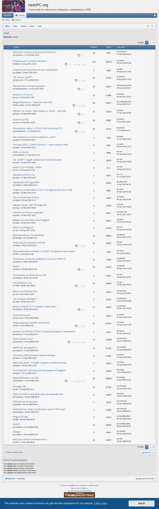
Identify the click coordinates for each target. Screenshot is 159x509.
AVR (6, 33)
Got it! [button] (141, 503)
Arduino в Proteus (23, 94)
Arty (78, 488)
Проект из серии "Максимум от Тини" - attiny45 (39, 110)
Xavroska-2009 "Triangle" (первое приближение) (40, 362)
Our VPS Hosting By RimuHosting (79, 491)
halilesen (85, 488)
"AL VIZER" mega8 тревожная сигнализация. (37, 159)
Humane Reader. (22, 315)
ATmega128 (19, 386)
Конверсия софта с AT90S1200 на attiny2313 (37, 128)
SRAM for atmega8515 (25, 347)
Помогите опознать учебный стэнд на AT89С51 (39, 258)
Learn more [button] (100, 503)
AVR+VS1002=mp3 (23, 338)
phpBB (71, 485)
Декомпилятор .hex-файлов (28, 235)
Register (17, 20)
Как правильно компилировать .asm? (34, 136)
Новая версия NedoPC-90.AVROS (31, 322)
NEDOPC (8, 15)
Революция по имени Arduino (30, 60)
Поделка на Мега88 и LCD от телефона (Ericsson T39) (42, 189)
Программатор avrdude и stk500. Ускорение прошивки (44, 251)
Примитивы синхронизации (29, 85)
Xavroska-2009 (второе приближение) (34, 355)
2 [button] (150, 42)
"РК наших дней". (23, 77)
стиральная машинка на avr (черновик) (35, 69)
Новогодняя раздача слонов (29, 242)
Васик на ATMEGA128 (25, 291)
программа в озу (22, 282)
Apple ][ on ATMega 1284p (27, 167)
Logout (7, 20)
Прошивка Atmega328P (26, 182)
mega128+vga (20, 416)
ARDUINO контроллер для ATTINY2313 (34, 52)
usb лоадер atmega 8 (24, 298)
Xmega (16, 431)
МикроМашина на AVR (26, 377)
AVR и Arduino (21, 152)
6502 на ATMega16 (23, 227)
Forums (21, 15)
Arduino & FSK (20, 119)
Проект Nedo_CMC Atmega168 (29, 204)
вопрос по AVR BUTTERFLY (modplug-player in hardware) (44, 331)
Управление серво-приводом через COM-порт (39, 409)
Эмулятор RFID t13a (24, 174)
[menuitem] (154, 15)
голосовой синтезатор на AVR (29, 274)
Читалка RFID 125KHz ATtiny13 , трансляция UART (40, 144)
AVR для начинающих (25, 401)
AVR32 (16, 424)
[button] (153, 42)
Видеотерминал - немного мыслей (32, 102)
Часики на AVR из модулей (28, 212)
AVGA (16, 266)
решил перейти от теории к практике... (35, 306)
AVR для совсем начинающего (30, 439)
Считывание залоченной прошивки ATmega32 (39, 370)
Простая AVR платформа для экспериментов (38, 394)
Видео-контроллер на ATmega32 (31, 219)
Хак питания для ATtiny (26, 197)
